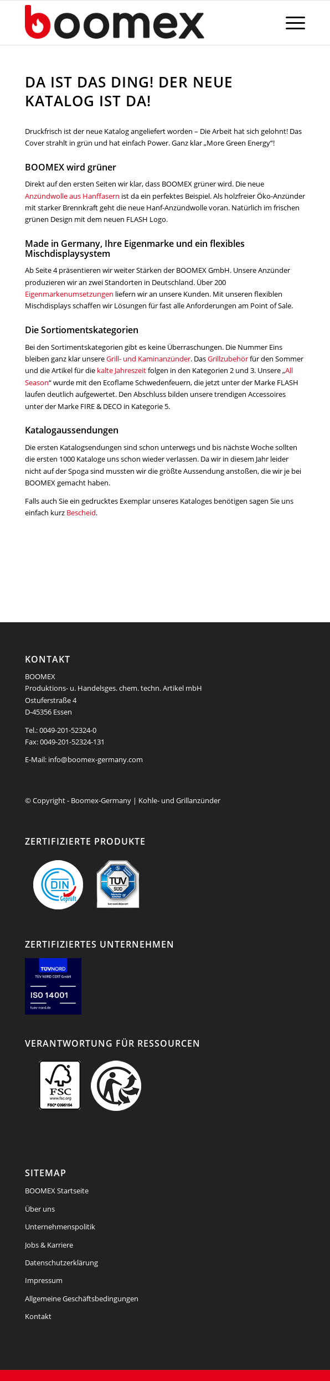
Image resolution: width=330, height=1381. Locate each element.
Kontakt (38, 1316)
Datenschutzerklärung (61, 1263)
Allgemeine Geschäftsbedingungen (81, 1299)
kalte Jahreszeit (121, 370)
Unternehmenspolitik (60, 1227)
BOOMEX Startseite (57, 1191)
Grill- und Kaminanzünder (148, 359)
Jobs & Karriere (49, 1245)
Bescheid (81, 513)
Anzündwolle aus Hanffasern (72, 196)
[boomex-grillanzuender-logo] (137, 23)
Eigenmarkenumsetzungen (69, 294)
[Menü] (290, 23)
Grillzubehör (228, 359)
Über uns (40, 1209)
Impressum (44, 1280)
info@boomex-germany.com (95, 759)
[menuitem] (290, 23)
